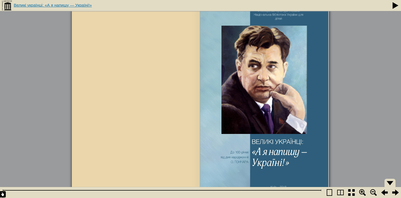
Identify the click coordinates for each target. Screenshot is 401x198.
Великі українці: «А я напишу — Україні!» (53, 5)
